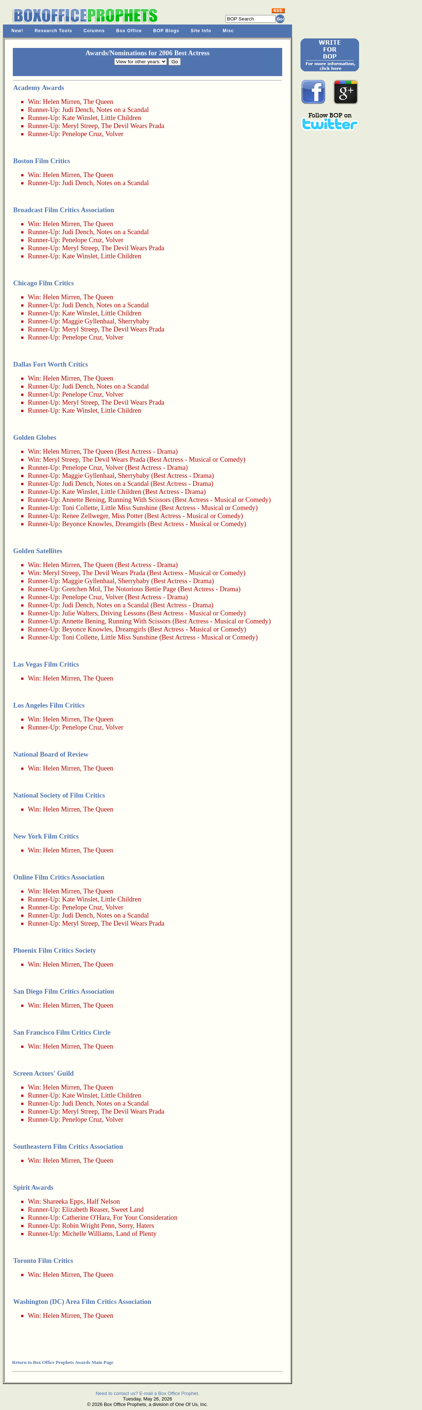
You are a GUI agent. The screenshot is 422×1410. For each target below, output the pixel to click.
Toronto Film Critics (43, 1260)
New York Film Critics (46, 836)
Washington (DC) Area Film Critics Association (82, 1301)
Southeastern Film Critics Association (68, 1146)
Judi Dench (77, 109)
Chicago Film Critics (43, 283)
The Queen (98, 101)
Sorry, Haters (136, 1225)
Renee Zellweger (85, 516)
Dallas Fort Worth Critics (50, 364)
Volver (114, 134)
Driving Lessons (123, 613)
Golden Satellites (37, 551)
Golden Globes (34, 437)
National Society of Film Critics (59, 795)
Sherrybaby (133, 321)
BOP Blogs (166, 30)
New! (17, 30)
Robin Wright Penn (88, 1225)
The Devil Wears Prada (132, 126)
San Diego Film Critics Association (63, 991)
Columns (94, 30)
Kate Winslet (79, 117)
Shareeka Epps (63, 1201)
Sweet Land (127, 1209)
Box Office (129, 30)
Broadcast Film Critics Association (63, 210)
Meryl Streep (80, 126)
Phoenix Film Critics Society (54, 950)
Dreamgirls (130, 524)
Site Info (201, 30)
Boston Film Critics (41, 161)
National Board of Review (51, 754)
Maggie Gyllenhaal (88, 321)
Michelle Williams (87, 1233)
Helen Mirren (61, 101)
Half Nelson (103, 1201)
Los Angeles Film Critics (49, 705)
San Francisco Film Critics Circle (62, 1032)
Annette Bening (83, 499)
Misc (228, 30)
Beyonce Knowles (87, 524)
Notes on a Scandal (122, 109)
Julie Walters (79, 613)
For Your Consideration (145, 1217)
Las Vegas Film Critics (46, 664)
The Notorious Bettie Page (140, 589)
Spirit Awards (33, 1187)
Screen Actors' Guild (43, 1073)
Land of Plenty (136, 1233)
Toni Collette (80, 507)
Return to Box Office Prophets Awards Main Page (62, 1362)
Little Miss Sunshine (129, 507)
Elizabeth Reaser (85, 1209)
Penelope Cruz (82, 134)
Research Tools (53, 30)
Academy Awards (38, 87)
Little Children (121, 117)
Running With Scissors (139, 499)
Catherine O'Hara (85, 1217)
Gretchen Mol (81, 589)
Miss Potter (127, 516)
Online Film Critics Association (58, 877)
